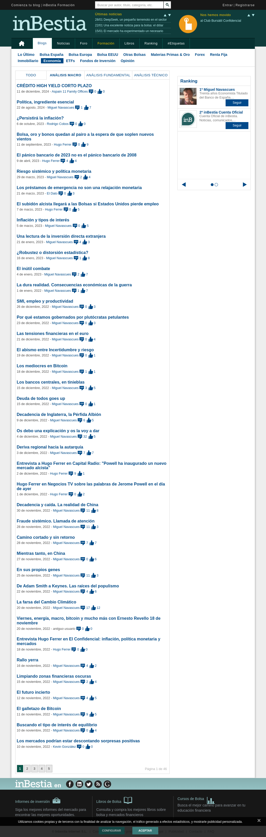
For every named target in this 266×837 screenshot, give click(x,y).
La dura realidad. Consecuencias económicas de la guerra (74, 284)
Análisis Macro (65, 75)
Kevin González (64, 747)
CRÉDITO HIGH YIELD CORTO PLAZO (54, 85)
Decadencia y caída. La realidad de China (57, 504)
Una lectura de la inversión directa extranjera (61, 236)
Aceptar (145, 830)
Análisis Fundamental (108, 75)
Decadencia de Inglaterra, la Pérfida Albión (59, 414)
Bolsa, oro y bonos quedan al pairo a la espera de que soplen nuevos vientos (85, 136)
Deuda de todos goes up (41, 398)
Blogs (42, 43)
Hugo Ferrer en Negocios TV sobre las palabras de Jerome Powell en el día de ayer (91, 486)
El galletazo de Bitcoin (39, 708)
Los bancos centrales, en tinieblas (51, 382)
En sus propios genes (38, 569)
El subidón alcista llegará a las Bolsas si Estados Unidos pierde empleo (88, 203)
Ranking (151, 43)
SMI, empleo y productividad (45, 301)
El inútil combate (33, 268)
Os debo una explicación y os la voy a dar (58, 430)
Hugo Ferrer (62, 144)
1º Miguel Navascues (217, 89)
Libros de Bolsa (114, 800)
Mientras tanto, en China (41, 553)
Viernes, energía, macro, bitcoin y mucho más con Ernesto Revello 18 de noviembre (89, 620)
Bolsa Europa (80, 55)
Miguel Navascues (61, 107)
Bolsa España (51, 55)
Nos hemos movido (215, 15)
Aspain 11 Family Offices (70, 91)
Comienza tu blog (25, 5)
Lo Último (26, 55)
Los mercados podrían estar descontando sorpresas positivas (78, 740)
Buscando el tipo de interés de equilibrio (57, 724)
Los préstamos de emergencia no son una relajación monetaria (79, 187)
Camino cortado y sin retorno (46, 537)
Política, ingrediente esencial (45, 102)
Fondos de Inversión (98, 61)
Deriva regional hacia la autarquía (50, 447)
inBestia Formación (59, 5)
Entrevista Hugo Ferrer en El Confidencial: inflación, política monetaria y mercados (88, 641)
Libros (129, 43)
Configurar (111, 830)
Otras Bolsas (134, 55)
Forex (200, 55)
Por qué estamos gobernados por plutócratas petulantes (73, 317)
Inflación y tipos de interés (43, 220)
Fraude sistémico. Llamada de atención (56, 521)
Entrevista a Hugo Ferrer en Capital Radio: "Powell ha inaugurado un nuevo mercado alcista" (92, 465)
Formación (105, 43)
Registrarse (245, 5)
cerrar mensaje (259, 821)
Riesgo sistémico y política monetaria (54, 171)
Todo (31, 75)
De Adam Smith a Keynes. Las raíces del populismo (68, 586)
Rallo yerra (27, 659)
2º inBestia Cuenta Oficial (221, 112)
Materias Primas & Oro (170, 55)
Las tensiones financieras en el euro (53, 333)
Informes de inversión (38, 800)
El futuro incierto (33, 692)
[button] (237, 103)
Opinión (127, 61)
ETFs (70, 61)
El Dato (52, 193)
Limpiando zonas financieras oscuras (54, 676)
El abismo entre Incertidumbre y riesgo (55, 349)
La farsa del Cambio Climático (46, 602)
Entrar (228, 5)
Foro (83, 43)
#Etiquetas (176, 43)
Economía (52, 61)
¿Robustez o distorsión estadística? (52, 252)
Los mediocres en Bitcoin (42, 365)
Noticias (63, 43)
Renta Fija (218, 55)
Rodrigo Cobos (58, 124)
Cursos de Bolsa (196, 799)
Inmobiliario (28, 61)
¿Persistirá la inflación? (40, 118)
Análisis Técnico (151, 75)
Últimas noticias (108, 14)
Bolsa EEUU (107, 55)
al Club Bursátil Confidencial (220, 21)
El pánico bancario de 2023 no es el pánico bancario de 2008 (76, 155)
